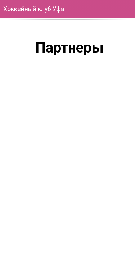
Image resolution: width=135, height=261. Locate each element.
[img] (95, 229)
